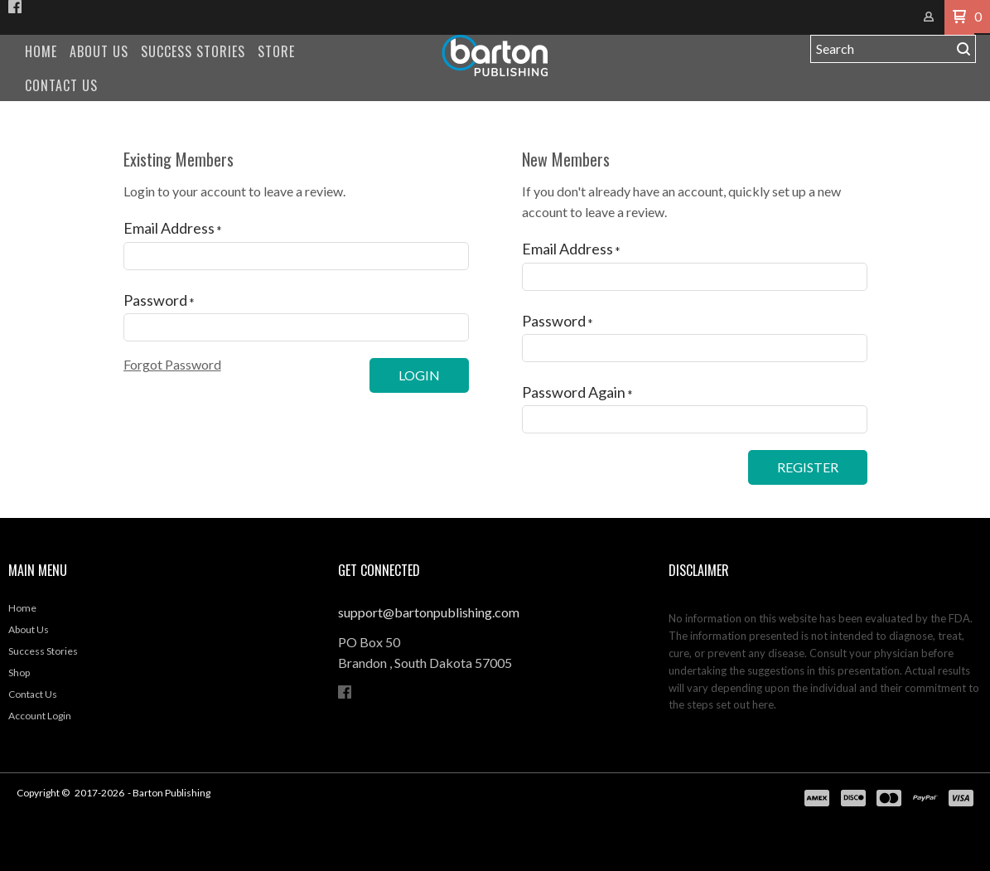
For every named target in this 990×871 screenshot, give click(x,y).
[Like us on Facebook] (15, 6)
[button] (959, 17)
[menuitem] (41, 52)
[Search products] (881, 49)
